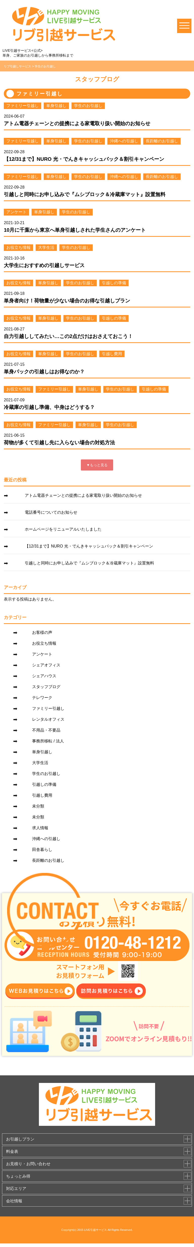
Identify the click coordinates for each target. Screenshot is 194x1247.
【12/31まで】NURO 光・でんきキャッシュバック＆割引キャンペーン (84, 159)
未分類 (38, 806)
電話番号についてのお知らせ (51, 512)
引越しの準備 (114, 283)
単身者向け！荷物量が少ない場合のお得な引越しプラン (67, 300)
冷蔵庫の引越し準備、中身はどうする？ (49, 407)
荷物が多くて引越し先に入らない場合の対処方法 (59, 442)
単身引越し (56, 105)
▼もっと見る (97, 465)
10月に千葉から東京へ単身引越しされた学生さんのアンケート (75, 230)
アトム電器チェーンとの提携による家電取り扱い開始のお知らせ (77, 123)
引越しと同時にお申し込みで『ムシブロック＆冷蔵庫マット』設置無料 (84, 194)
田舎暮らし (42, 849)
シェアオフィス (46, 665)
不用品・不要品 (46, 730)
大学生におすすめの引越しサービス (44, 265)
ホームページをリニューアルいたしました (63, 529)
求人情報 (40, 828)
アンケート (16, 212)
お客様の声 (42, 632)
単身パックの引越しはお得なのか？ (44, 371)
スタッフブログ (46, 687)
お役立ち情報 (18, 247)
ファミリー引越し (22, 105)
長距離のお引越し (162, 141)
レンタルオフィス (48, 719)
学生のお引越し (88, 105)
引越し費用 (112, 354)
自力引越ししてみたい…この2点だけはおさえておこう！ (68, 336)
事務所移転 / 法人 (48, 741)
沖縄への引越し (124, 141)
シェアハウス (44, 676)
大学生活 (46, 247)
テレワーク (42, 697)
